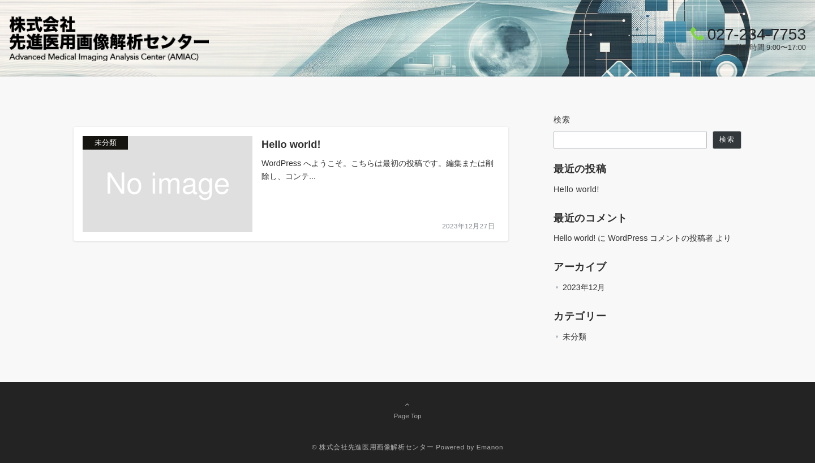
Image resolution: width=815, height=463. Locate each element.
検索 (562, 119)
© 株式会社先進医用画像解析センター (373, 447)
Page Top (407, 409)
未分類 (574, 336)
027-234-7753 (756, 34)
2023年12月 (584, 287)
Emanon (490, 447)
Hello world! (576, 189)
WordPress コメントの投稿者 (660, 238)
